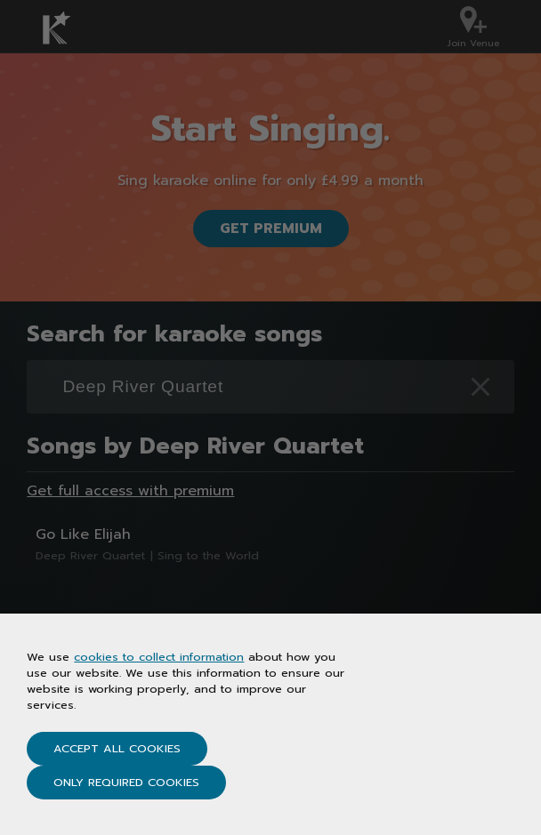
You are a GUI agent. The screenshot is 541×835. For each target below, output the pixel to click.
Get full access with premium (130, 491)
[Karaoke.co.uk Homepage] (68, 27)
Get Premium (271, 228)
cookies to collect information (159, 656)
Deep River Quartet (90, 555)
